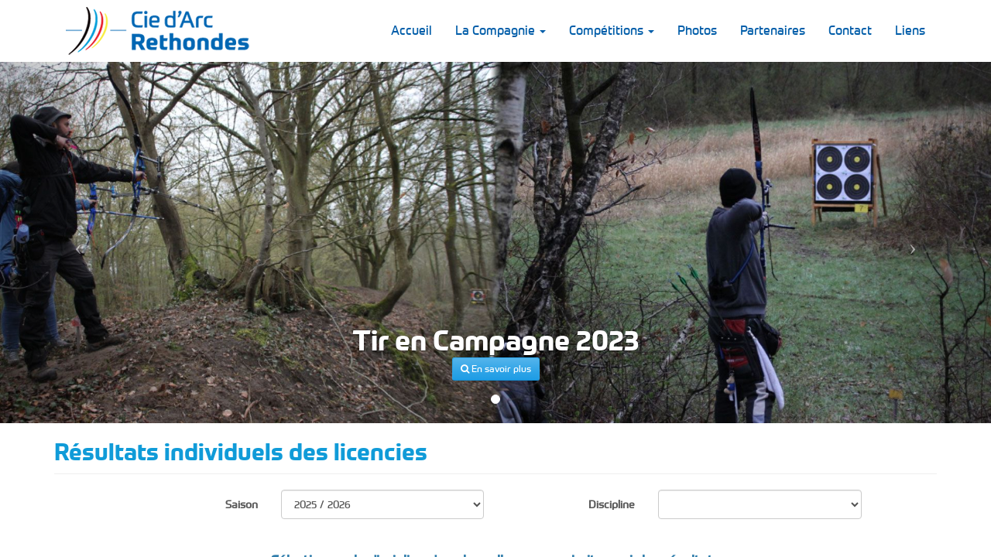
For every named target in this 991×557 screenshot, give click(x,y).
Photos (697, 30)
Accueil (411, 30)
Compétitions (611, 30)
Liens (910, 30)
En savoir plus (496, 368)
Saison (241, 504)
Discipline (611, 504)
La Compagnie (500, 30)
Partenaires (772, 30)
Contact (850, 30)
